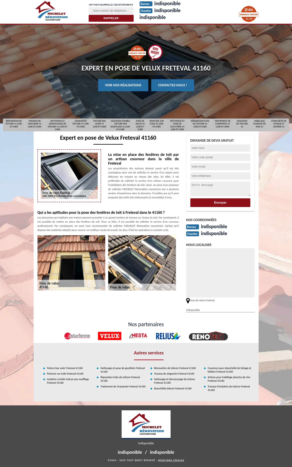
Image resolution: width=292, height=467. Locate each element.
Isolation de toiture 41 (242, 124)
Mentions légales (171, 460)
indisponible (153, 17)
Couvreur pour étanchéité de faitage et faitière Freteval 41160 (229, 369)
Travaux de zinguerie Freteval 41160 (174, 373)
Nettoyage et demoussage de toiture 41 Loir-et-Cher (57, 125)
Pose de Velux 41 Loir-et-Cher (140, 125)
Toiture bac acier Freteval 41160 (65, 368)
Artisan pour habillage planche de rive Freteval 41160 (229, 379)
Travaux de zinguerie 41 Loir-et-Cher (34, 124)
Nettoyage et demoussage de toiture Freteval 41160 (174, 381)
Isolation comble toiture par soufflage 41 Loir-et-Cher (121, 125)
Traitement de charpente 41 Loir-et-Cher (222, 124)
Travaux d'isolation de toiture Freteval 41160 (229, 388)
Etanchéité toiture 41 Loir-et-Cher (80, 124)
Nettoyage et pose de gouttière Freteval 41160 (122, 369)
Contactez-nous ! (172, 85)
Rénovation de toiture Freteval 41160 (175, 368)
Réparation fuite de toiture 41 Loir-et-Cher (200, 124)
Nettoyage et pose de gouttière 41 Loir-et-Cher (177, 125)
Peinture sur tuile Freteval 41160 (65, 373)
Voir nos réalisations (123, 85)
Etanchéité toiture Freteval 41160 (173, 388)
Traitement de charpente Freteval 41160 (123, 386)
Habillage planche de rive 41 (260, 124)
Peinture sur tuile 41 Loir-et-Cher (157, 124)
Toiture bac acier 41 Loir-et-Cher (99, 124)
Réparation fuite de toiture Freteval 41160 (120, 379)
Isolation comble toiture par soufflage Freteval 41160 (68, 381)
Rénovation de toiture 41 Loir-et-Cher (13, 124)
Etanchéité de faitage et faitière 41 (278, 124)
